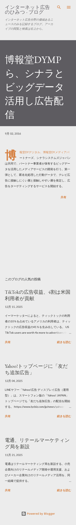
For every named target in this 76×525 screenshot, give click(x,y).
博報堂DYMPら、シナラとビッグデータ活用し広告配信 (34, 87)
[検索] (59, 7)
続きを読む (64, 342)
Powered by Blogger (38, 514)
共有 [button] (63, 197)
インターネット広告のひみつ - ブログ (27, 9)
